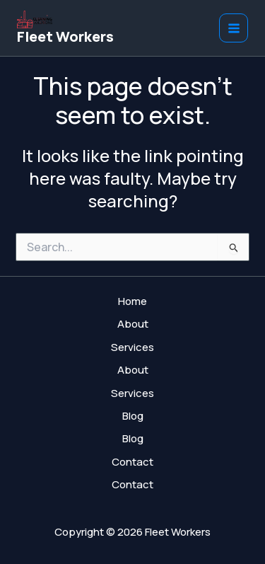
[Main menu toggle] (233, 27)
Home (132, 301)
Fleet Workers (65, 36)
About (132, 323)
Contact (132, 461)
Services (132, 347)
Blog (132, 415)
